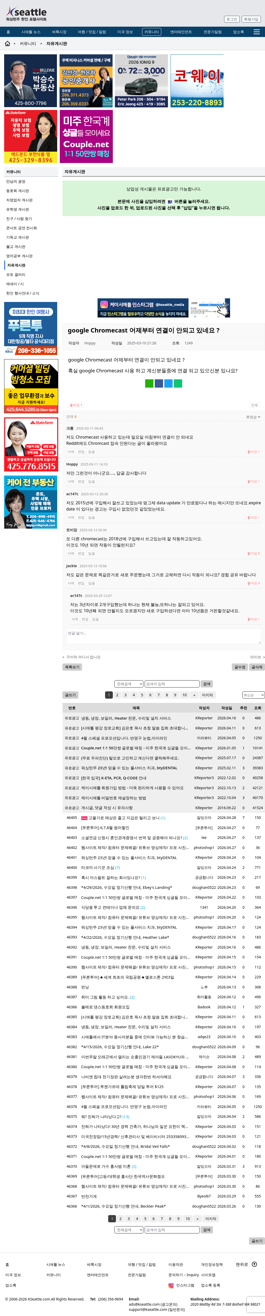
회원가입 (251, 19)
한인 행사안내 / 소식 (22, 293)
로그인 (231, 19)
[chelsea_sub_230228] (30, 136)
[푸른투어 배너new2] (31, 328)
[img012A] (30, 80)
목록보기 (72, 666)
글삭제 (257, 666)
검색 (206, 683)
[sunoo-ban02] (86, 136)
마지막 (207, 694)
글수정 (239, 666)
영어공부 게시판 (19, 255)
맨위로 (246, 1264)
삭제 (71, 451)
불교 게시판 (15, 246)
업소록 (238, 31)
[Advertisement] (163, 256)
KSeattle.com (39, 1299)
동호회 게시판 (17, 190)
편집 (81, 451)
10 (185, 694)
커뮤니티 (151, 31)
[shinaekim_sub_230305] (31, 444)
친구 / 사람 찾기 (19, 218)
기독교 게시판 (17, 237)
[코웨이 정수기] (197, 80)
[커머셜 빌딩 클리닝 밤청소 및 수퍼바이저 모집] (31, 386)
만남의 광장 (15, 181)
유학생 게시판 (17, 209)
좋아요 (76, 405)
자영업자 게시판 (19, 199)
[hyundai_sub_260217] (141, 80)
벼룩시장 (59, 31)
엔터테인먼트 (181, 31)
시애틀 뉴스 (31, 31)
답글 (91, 451)
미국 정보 (125, 31)
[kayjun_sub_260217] (31, 502)
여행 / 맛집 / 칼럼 (92, 31)
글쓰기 (70, 694)
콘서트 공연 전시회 (21, 227)
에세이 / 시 (15, 283)
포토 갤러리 (15, 274)
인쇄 (254, 405)
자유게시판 (16, 265)
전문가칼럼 (213, 31)
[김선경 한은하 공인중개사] (86, 80)
